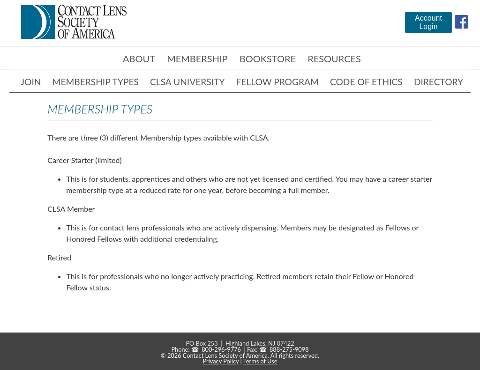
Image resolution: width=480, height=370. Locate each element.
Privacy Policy (220, 361)
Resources (334, 58)
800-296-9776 (221, 349)
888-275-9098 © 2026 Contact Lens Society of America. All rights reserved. (240, 352)
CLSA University (187, 81)
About (139, 58)
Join (31, 81)
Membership (197, 58)
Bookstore (268, 58)
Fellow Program (277, 81)
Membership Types (95, 81)
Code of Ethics (366, 81)
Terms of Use (260, 361)
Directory (438, 81)
